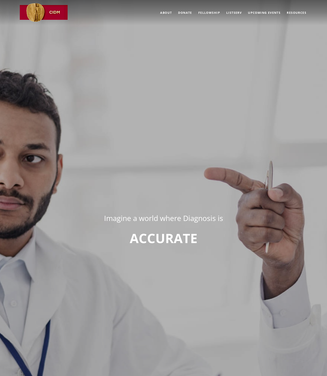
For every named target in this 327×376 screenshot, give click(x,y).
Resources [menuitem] (296, 13)
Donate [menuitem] (185, 13)
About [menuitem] (166, 13)
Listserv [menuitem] (234, 13)
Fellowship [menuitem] (209, 13)
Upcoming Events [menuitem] (264, 13)
